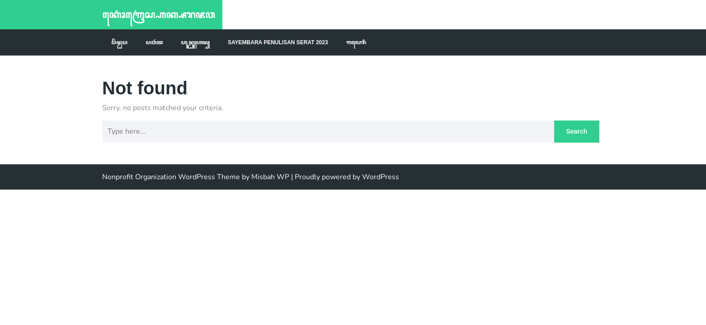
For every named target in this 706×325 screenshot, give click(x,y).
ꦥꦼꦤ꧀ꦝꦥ (119, 42)
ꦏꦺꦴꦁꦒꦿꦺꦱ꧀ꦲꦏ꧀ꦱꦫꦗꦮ (158, 14)
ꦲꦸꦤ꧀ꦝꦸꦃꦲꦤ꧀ (195, 42)
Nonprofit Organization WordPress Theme (171, 177)
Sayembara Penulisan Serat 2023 (278, 42)
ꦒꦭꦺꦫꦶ (356, 42)
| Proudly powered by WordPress (345, 177)
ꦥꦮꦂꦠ (154, 42)
